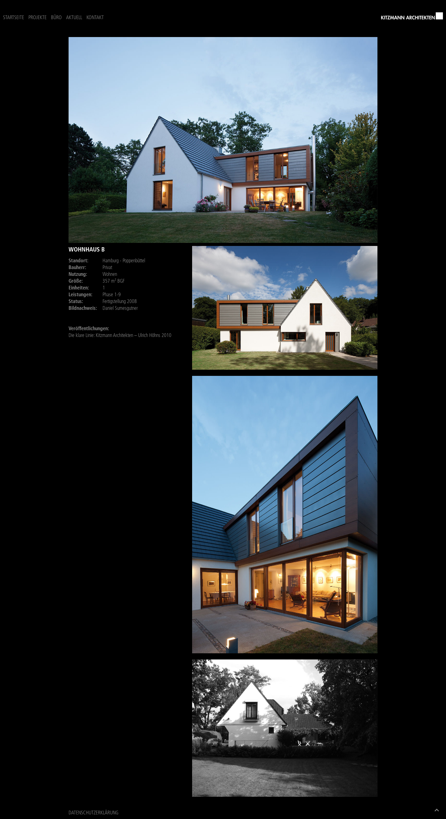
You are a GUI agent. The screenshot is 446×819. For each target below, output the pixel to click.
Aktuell (74, 17)
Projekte (37, 17)
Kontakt (95, 17)
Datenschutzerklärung (93, 812)
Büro (56, 17)
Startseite (13, 17)
